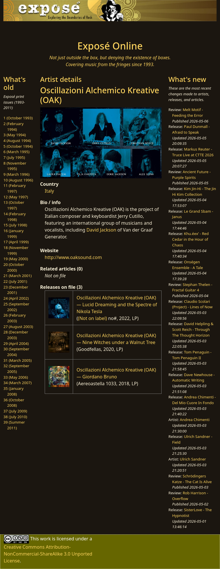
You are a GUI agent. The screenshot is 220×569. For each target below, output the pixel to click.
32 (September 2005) (16, 368)
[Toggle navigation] (22, 29)
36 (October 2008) (13, 402)
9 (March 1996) (16, 174)
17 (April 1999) (16, 241)
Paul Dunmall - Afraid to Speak (191, 129)
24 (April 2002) (16, 298)
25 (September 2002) (16, 306)
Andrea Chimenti (195, 419)
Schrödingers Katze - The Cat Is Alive (192, 478)
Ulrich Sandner (193, 459)
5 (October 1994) (18, 146)
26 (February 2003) (14, 318)
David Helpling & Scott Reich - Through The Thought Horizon (192, 329)
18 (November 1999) (15, 250)
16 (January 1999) (13, 233)
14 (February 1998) (14, 216)
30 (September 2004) (16, 351)
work (45, 539)
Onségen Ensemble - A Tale (187, 264)
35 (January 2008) (13, 391)
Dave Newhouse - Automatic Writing (193, 377)
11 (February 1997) (14, 188)
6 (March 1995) (16, 151)
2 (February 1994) (13, 126)
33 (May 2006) (15, 377)
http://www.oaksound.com (73, 257)
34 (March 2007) (17, 382)
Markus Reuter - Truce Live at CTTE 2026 (192, 152)
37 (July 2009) (15, 411)
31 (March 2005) (17, 360)
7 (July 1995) (14, 157)
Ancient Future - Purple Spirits (191, 174)
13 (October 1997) (13, 205)
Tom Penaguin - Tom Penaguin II (191, 354)
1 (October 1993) (18, 117)
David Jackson (101, 230)
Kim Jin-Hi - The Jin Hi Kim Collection (194, 191)
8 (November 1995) (14, 166)
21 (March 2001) (17, 275)
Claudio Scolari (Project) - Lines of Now (192, 304)
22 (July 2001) (15, 281)
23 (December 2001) (15, 289)
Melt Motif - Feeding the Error (187, 112)
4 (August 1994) (17, 140)
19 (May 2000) (15, 258)
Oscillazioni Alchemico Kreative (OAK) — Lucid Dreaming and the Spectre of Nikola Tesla (116, 305)
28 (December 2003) (15, 334)
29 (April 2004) (16, 343)
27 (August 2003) (18, 326)
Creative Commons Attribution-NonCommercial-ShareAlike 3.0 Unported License (48, 554)
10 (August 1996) (18, 180)
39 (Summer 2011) (14, 425)
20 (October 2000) (13, 267)
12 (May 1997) (15, 196)
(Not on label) (92, 318)
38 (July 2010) (15, 416)
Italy (49, 191)
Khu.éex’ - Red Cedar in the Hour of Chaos (190, 239)
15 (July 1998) (15, 225)
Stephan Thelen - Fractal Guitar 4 (192, 287)
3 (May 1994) (14, 134)
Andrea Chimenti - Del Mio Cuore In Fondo (194, 399)
